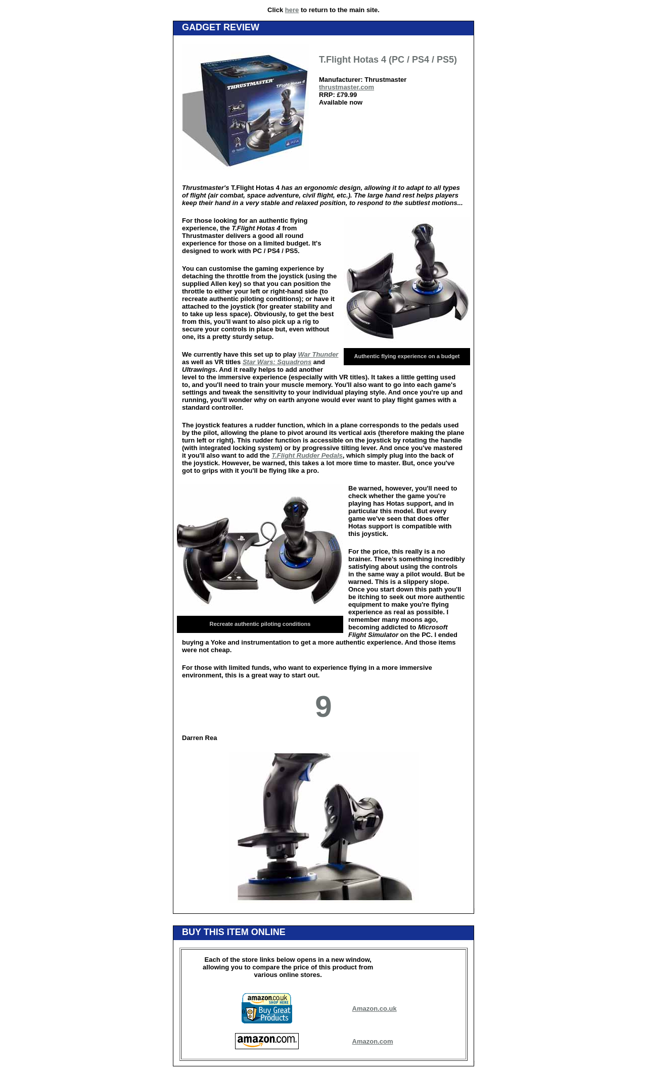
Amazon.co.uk (374, 1008)
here (292, 10)
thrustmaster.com (346, 87)
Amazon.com (372, 1041)
